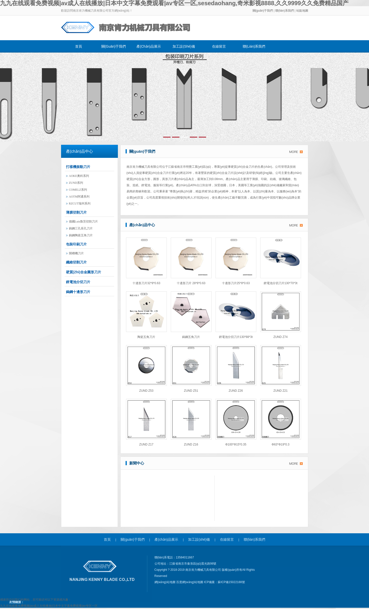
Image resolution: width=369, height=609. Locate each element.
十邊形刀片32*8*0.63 (146, 283)
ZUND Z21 (280, 390)
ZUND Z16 (191, 444)
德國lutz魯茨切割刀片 (83, 221)
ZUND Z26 (236, 390)
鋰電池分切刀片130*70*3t (281, 283)
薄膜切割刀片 (76, 212)
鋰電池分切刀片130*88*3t (236, 337)
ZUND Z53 (146, 390)
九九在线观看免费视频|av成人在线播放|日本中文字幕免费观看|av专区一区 (49, 606)
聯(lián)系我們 (285, 10)
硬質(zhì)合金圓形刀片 (83, 272)
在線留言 (219, 46)
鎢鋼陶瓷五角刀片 (81, 235)
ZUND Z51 (191, 390)
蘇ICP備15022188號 (231, 582)
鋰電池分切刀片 (78, 282)
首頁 (78, 46)
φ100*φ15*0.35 (235, 444)
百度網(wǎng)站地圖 (190, 582)
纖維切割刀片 (76, 262)
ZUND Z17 (146, 444)
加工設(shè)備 (184, 46)
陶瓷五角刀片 (146, 337)
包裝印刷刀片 (76, 244)
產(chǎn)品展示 (148, 46)
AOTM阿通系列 (79, 196)
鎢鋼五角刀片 (191, 337)
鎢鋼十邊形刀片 (78, 292)
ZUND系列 (76, 183)
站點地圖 (302, 10)
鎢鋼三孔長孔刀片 (81, 228)
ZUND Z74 (280, 337)
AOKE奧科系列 (79, 176)
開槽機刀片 (76, 253)
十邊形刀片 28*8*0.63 (191, 283)
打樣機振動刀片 (78, 167)
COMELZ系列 (78, 189)
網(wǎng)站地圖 (165, 582)
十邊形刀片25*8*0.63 (236, 283)
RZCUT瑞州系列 (79, 203)
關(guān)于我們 (263, 10)
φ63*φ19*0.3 (280, 444)
